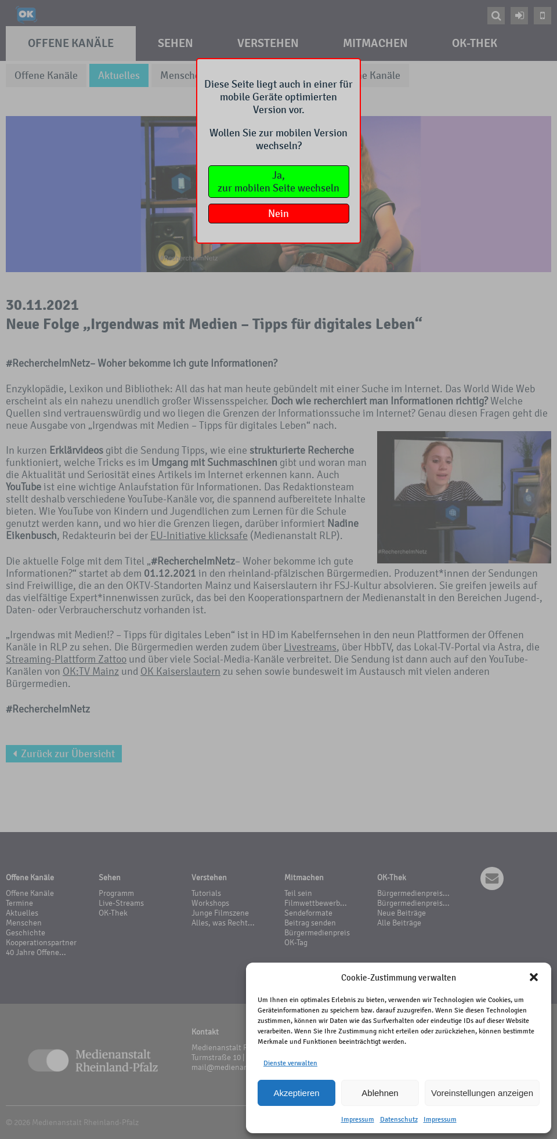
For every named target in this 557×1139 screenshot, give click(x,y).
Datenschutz (399, 1119)
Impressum (357, 1119)
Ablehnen (379, 1093)
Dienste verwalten (290, 1063)
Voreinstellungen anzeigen (482, 1093)
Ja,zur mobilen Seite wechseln (278, 181)
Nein (278, 213)
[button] (534, 977)
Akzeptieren (296, 1093)
